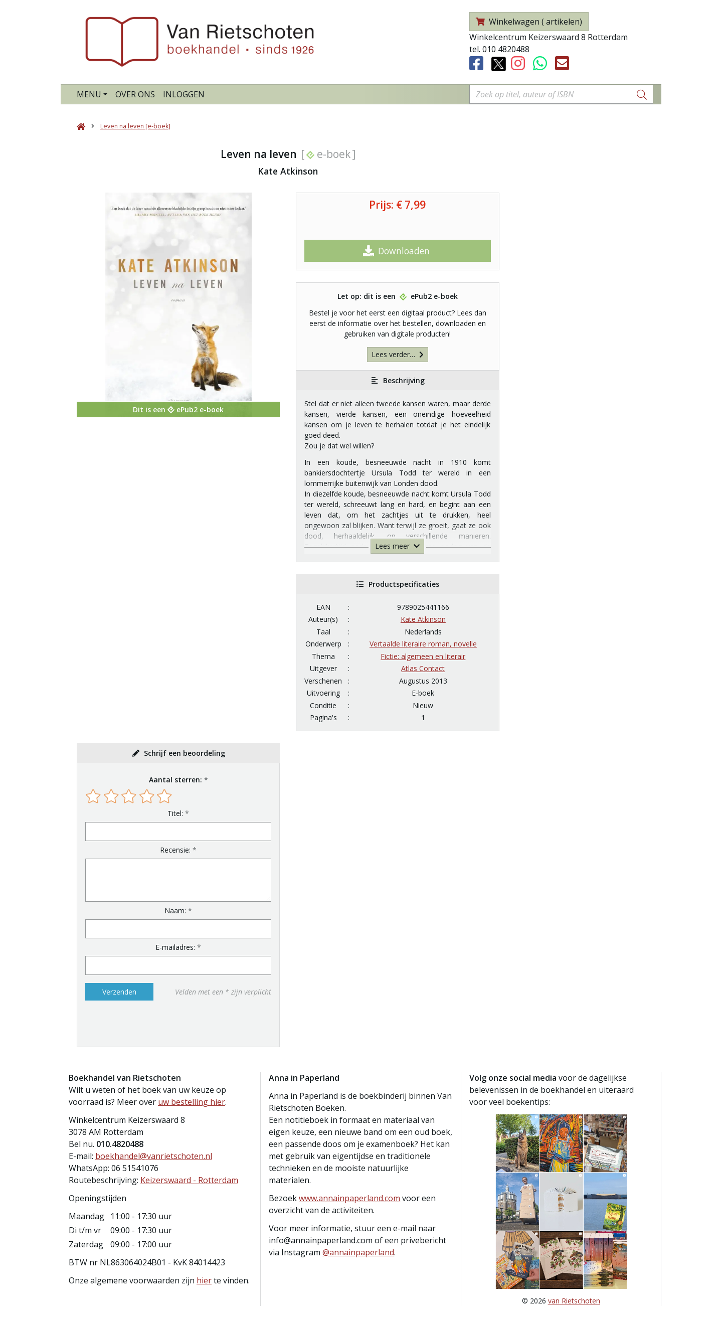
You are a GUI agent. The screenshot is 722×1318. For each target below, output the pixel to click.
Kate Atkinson (423, 619)
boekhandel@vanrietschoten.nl (153, 1156)
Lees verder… (398, 354)
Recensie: (175, 850)
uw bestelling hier (191, 1101)
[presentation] (149, 1024)
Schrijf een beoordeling (184, 753)
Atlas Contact (423, 668)
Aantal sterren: (175, 779)
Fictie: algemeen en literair (423, 656)
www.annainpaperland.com (349, 1198)
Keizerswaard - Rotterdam (189, 1180)
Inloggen (184, 94)
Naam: (175, 910)
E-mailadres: (175, 947)
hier (204, 1280)
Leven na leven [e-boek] (135, 126)
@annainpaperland (358, 1252)
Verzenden (119, 992)
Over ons (135, 94)
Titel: (175, 813)
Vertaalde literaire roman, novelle (423, 643)
